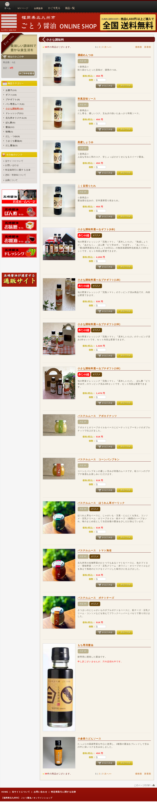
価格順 (138, 47)
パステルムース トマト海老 (95, 550)
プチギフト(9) (13, 99)
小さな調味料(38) (15, 108)
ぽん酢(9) (10, 122)
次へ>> (108, 47)
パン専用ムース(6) (15, 104)
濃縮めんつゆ (85, 55)
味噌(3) (9, 131)
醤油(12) (10, 127)
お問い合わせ (40, 792)
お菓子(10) (11, 90)
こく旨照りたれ (87, 185)
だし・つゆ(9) (13, 136)
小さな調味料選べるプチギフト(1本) (99, 279)
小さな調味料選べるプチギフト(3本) (99, 368)
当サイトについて (21, 792)
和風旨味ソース (87, 98)
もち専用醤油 (85, 645)
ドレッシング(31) (15, 113)
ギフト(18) (11, 95)
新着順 (147, 47)
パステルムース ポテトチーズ (96, 597)
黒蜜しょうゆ (85, 142)
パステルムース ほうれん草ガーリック (101, 503)
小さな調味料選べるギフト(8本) (96, 229)
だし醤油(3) (12, 145)
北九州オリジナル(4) (16, 118)
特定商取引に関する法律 (63, 792)
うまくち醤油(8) (14, 141)
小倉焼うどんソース (89, 738)
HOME (4, 792)
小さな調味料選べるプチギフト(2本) (99, 324)
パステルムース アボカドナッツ (97, 416)
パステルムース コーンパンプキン (98, 459)
